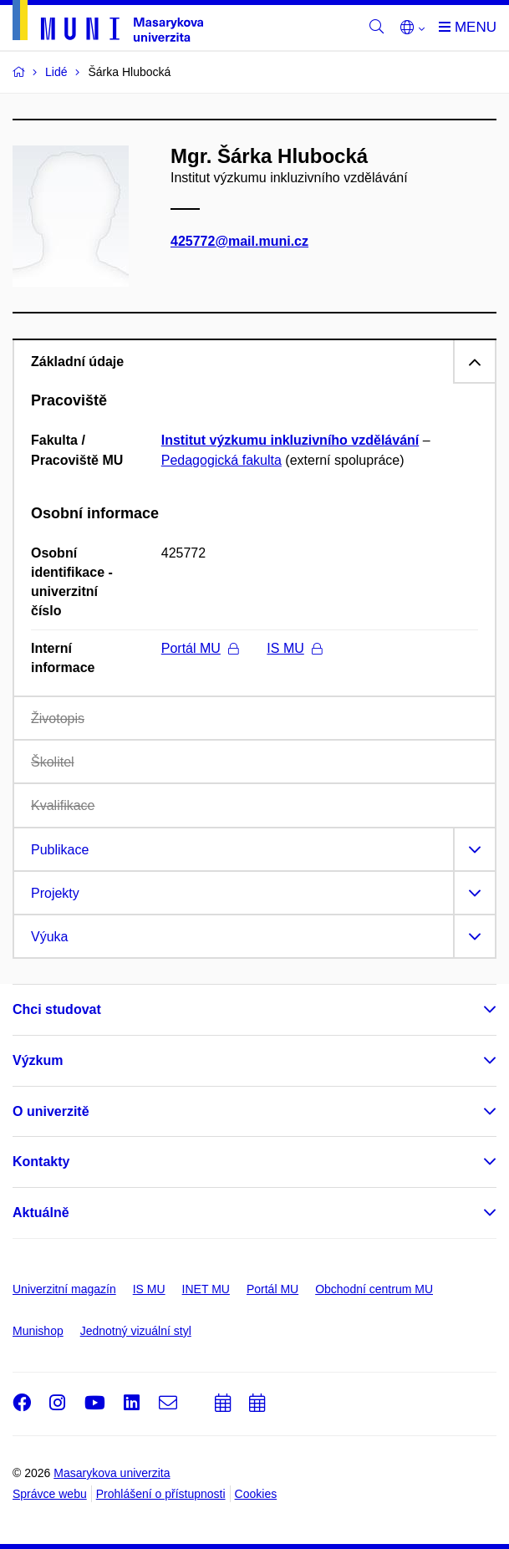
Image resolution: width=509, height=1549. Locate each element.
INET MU (206, 1289)
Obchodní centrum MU (374, 1289)
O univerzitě (51, 1111)
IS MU (294, 648)
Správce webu (50, 1494)
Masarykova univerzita (111, 1473)
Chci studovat (57, 1009)
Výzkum (38, 1060)
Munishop (38, 1331)
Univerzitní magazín (64, 1289)
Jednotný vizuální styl (135, 1331)
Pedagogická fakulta (221, 460)
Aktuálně (41, 1212)
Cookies (256, 1494)
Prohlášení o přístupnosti (161, 1494)
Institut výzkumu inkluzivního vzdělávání (290, 440)
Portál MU (199, 648)
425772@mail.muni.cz (239, 241)
